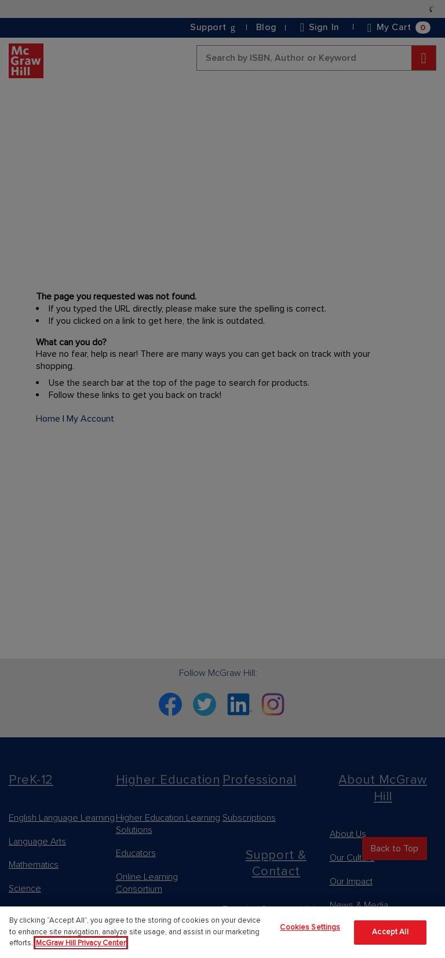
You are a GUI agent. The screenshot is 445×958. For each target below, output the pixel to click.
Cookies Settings (310, 927)
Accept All (390, 932)
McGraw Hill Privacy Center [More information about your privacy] (81, 943)
